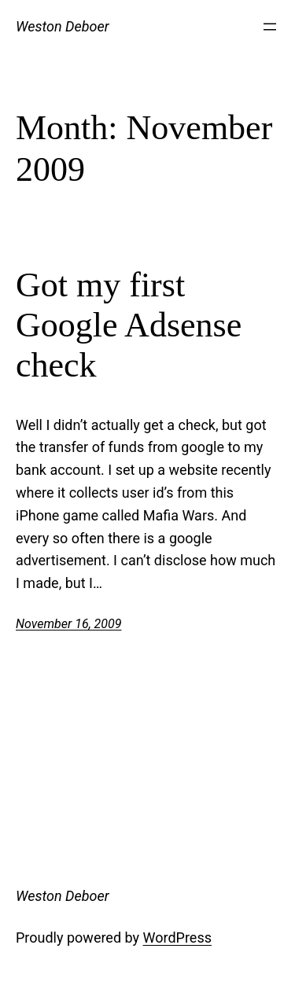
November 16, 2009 (68, 623)
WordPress (177, 937)
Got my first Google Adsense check (129, 325)
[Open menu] (269, 26)
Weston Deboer (62, 26)
